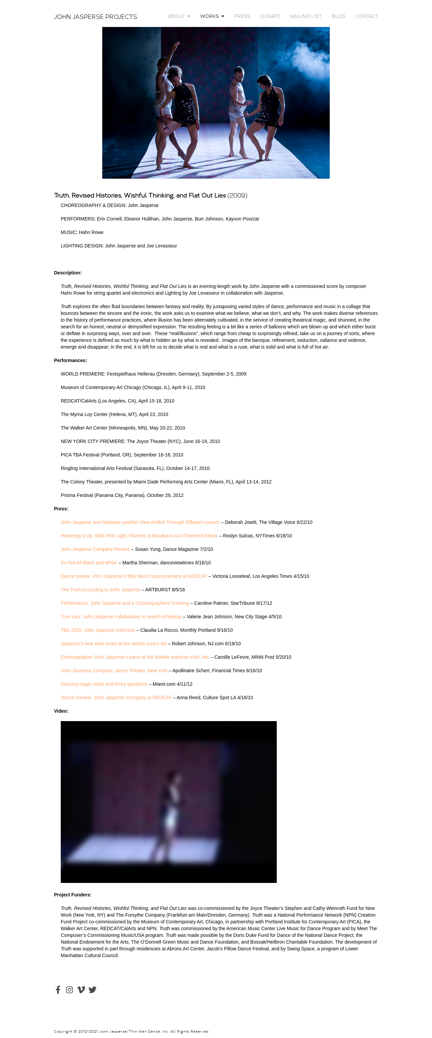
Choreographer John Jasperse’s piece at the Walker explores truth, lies (135, 657)
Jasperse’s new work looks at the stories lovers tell (113, 643)
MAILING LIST (306, 16)
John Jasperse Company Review (95, 549)
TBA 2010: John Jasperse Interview (98, 630)
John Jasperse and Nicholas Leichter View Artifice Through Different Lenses (140, 522)
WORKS (209, 16)
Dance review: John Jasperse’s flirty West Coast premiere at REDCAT (134, 576)
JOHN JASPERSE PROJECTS (95, 16)
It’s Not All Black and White (89, 562)
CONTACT (366, 16)
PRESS (242, 16)
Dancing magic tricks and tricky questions (104, 684)
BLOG (338, 16)
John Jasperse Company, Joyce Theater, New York (114, 670)
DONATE (270, 16)
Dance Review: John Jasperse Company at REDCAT (116, 697)
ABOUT (176, 16)
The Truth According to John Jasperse (100, 589)
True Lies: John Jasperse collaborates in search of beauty (121, 616)
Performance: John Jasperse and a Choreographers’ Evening (125, 603)
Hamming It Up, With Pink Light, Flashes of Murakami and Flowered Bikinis (139, 535)
